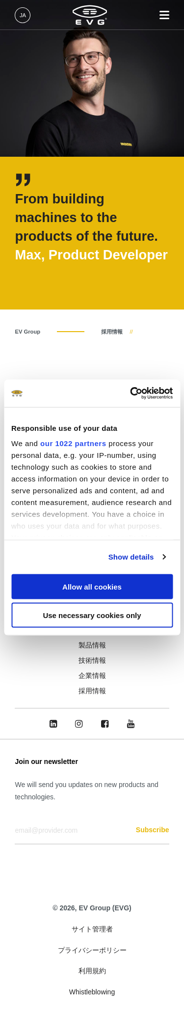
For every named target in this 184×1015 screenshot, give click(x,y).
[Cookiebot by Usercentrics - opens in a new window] (131, 393)
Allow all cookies (92, 586)
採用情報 (112, 332)
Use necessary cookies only (92, 615)
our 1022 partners (73, 443)
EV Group (27, 332)
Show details (131, 557)
